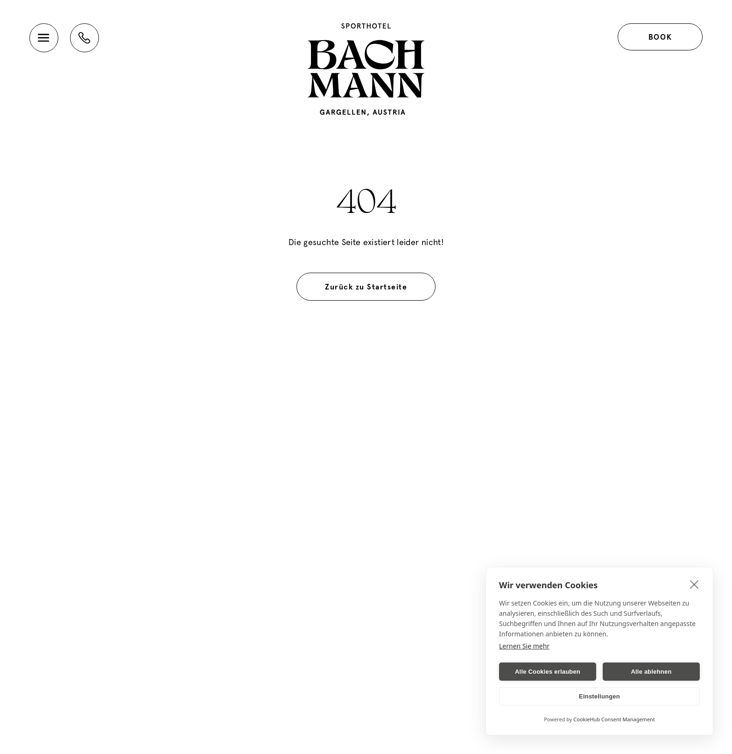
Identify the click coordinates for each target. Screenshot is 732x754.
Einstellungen (599, 696)
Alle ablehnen (651, 671)
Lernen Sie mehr (524, 645)
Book (660, 37)
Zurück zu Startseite (366, 286)
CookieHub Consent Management (614, 719)
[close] (694, 584)
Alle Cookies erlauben (547, 671)
